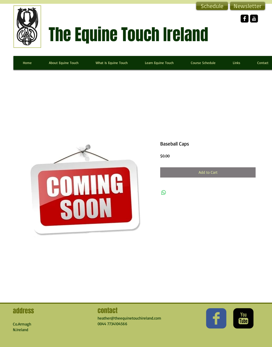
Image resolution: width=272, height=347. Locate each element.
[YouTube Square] (254, 19)
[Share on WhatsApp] (163, 192)
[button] (247, 6)
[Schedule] (212, 6)
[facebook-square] (245, 19)
